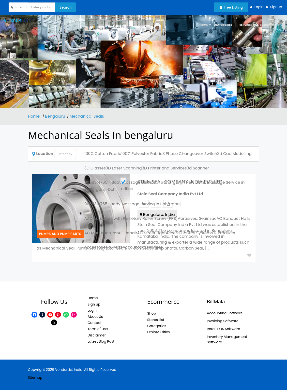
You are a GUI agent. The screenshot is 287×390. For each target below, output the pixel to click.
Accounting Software (225, 313)
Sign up (94, 304)
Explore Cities (158, 332)
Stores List (155, 319)
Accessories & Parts (103, 247)
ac (214, 218)
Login (92, 310)
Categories (223, 26)
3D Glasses (95, 168)
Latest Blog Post (101, 341)
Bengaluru (55, 116)
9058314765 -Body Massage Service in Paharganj (132, 204)
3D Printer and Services (164, 168)
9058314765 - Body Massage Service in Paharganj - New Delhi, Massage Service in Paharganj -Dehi (164, 186)
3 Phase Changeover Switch (189, 153)
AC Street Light (151, 233)
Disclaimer (97, 335)
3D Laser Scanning (124, 168)
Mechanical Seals (87, 116)
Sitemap (35, 377)
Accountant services (143, 247)
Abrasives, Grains (194, 218)
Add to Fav (249, 255)
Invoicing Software (223, 321)
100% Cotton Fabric (102, 153)
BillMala (216, 301)
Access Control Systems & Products (200, 233)
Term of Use (98, 328)
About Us (95, 316)
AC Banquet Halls (233, 218)
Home (34, 116)
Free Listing (231, 7)
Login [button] (258, 6)
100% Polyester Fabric (142, 153)
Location (42, 153)
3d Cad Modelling (234, 153)
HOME (204, 26)
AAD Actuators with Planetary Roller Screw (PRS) (131, 218)
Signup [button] (276, 6)
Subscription (270, 26)
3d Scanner (198, 168)
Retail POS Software (223, 328)
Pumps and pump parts (60, 233)
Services (246, 26)
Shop (151, 313)
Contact (95, 322)
